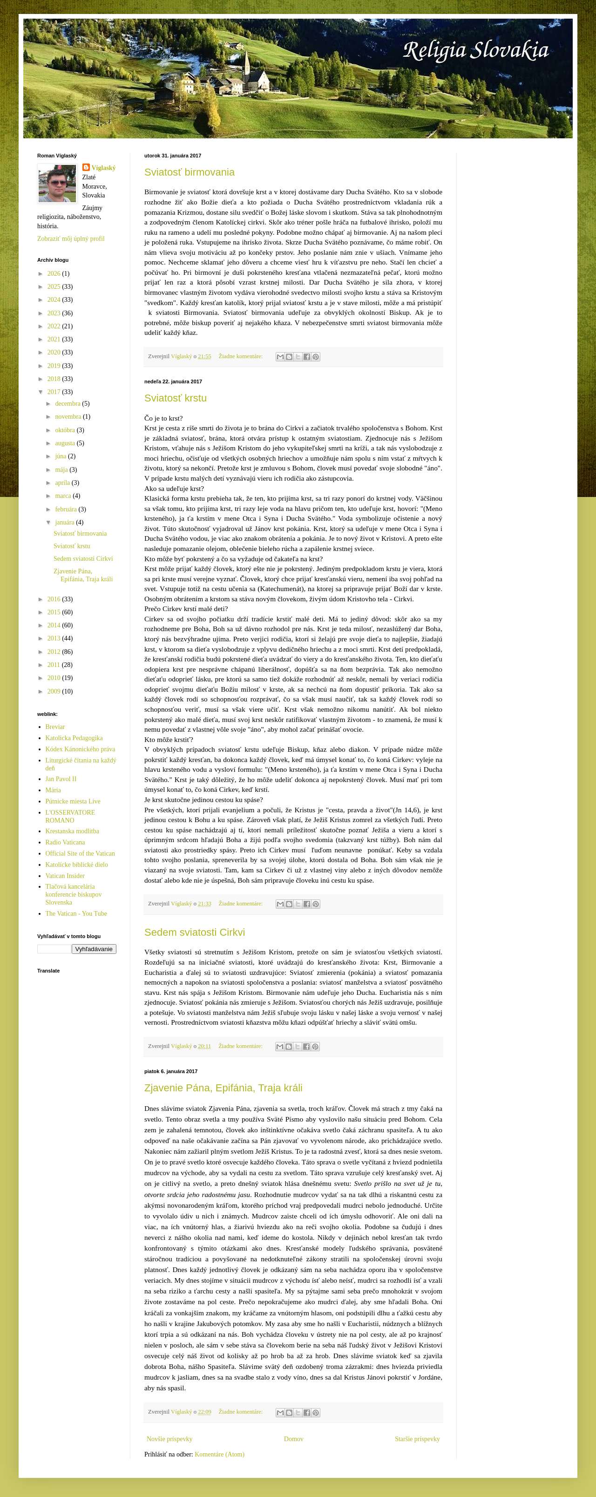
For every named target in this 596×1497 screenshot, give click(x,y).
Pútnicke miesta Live (73, 801)
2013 (54, 638)
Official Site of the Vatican (80, 853)
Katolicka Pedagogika (74, 738)
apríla (63, 482)
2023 (54, 313)
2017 (54, 391)
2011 (54, 664)
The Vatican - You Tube (76, 913)
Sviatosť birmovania (189, 172)
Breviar (55, 726)
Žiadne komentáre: (241, 356)
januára (65, 522)
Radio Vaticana (65, 842)
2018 (54, 378)
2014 (54, 625)
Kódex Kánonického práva (80, 749)
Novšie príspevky (169, 1439)
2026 (54, 273)
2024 (54, 299)
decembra (68, 403)
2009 (54, 691)
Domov (294, 1439)
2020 (54, 352)
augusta (65, 443)
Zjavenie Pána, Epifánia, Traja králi (223, 1088)
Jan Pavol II (61, 779)
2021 (54, 339)
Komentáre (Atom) (219, 1454)
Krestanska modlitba (72, 831)
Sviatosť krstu (175, 398)
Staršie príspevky (417, 1439)
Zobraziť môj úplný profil (71, 238)
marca (64, 495)
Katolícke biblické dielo (77, 864)
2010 (54, 677)
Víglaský (104, 167)
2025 (54, 286)
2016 (54, 599)
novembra (68, 416)
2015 (54, 612)
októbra (65, 430)
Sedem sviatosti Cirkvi (194, 932)
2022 (54, 326)
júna (61, 456)
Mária (53, 790)
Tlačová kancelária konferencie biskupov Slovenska (74, 894)
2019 (54, 365)
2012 (54, 651)
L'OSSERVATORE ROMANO (70, 816)
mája (62, 469)
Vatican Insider (65, 875)
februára (66, 509)
